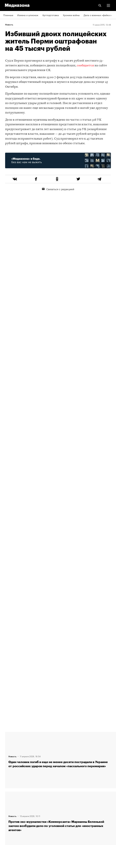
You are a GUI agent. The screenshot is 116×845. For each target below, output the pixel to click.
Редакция (8, 736)
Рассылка (8, 783)
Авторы (7, 755)
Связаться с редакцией (58, 189)
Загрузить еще (61, 613)
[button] (108, 5)
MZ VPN (7, 793)
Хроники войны (71, 15)
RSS (7, 774)
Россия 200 (9, 802)
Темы (6, 764)
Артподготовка (50, 15)
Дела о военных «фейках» (98, 15)
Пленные (8, 15)
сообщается (85, 65)
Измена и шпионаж (27, 15)
